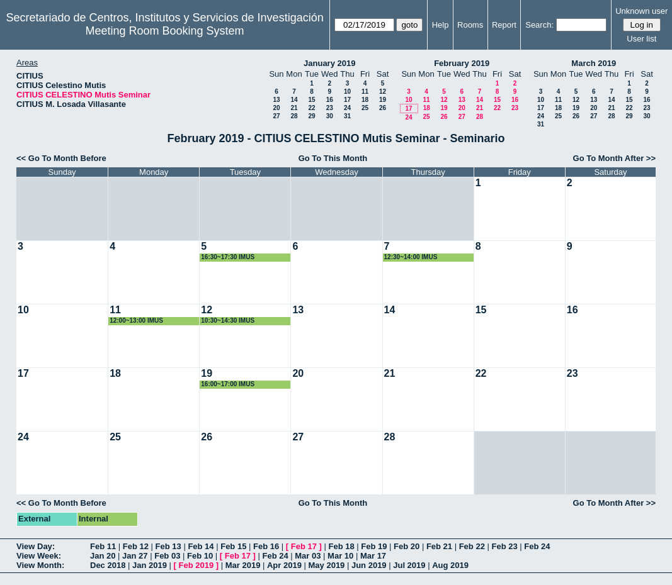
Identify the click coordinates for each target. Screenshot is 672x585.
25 (365, 107)
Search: (539, 25)
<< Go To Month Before (61, 158)
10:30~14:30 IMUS (227, 320)
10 (347, 91)
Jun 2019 (369, 565)
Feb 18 (341, 546)
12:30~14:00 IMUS (411, 257)
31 (347, 116)
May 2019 (327, 565)
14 (293, 99)
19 (382, 99)
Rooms (470, 25)
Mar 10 (340, 555)
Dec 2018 (107, 565)
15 (311, 99)
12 (382, 91)
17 (347, 99)
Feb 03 (167, 555)
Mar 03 (308, 555)
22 (311, 107)
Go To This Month (333, 158)
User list (641, 38)
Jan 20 (102, 555)
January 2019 (329, 63)
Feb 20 (406, 546)
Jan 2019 (149, 565)
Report (504, 25)
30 (329, 116)
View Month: (40, 565)
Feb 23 (504, 546)
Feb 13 (168, 546)
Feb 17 (304, 546)
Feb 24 (537, 546)
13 (276, 99)
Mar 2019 (243, 565)
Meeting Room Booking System (165, 31)
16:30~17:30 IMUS (227, 257)
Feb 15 (233, 546)
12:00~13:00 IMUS (136, 320)
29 (311, 116)
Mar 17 (373, 555)
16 (329, 99)
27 (276, 116)
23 (329, 107)
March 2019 (593, 63)
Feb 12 (136, 546)
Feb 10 (200, 555)
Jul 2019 (409, 565)
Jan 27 (134, 555)
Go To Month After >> (614, 158)
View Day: (35, 546)
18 (365, 99)
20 (276, 107)
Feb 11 (103, 546)
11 (365, 91)
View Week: (38, 555)
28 (293, 116)
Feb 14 (201, 546)
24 (347, 107)
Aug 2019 (450, 565)
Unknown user (641, 11)
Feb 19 (374, 546)
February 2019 (461, 63)
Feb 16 (266, 546)
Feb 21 (439, 546)
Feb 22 (472, 546)
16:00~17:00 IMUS (227, 384)
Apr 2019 (284, 565)
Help (440, 25)
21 (293, 107)
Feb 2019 (196, 565)
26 (382, 107)
